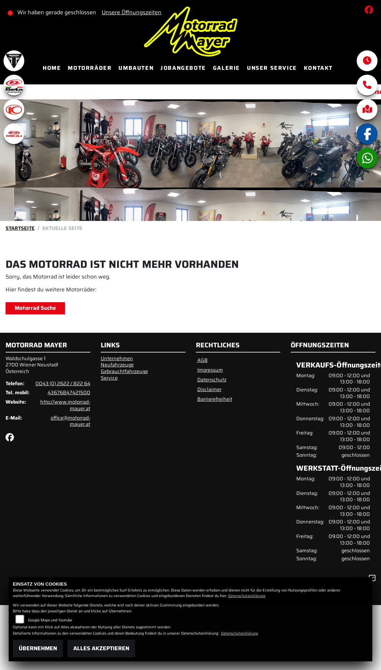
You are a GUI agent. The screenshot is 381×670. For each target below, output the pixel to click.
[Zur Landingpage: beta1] (13, 85)
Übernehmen (38, 648)
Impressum (210, 370)
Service (109, 378)
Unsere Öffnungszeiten (131, 12)
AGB (202, 360)
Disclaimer (209, 389)
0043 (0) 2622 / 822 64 (62, 383)
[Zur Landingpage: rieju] (13, 133)
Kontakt (318, 68)
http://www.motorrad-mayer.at (65, 405)
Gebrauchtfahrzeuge (124, 371)
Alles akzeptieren (101, 648)
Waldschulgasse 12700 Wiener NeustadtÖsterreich (32, 365)
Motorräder (89, 68)
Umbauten (136, 68)
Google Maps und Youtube (50, 620)
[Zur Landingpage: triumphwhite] (13, 60)
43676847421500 (69, 392)
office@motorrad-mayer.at (70, 421)
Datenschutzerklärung (246, 596)
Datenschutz (211, 379)
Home (52, 68)
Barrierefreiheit (214, 399)
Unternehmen (117, 358)
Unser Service (272, 68)
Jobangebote (183, 68)
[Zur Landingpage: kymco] (13, 109)
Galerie (226, 68)
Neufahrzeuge (117, 365)
